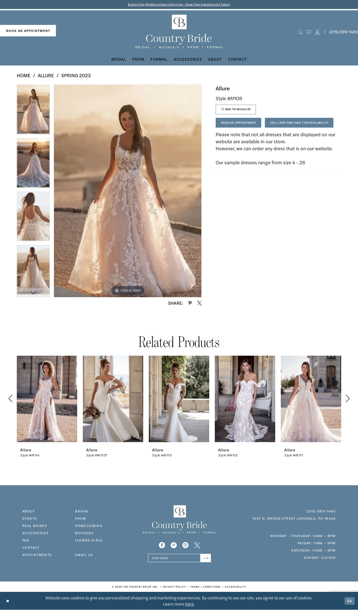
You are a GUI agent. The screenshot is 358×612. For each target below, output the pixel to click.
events (29, 518)
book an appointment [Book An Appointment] (28, 31)
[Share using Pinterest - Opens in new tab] (190, 303)
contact (31, 547)
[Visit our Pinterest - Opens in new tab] (174, 546)
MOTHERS (84, 533)
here (189, 606)
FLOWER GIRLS (89, 540)
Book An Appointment (244, 127)
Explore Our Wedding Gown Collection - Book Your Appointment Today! (179, 4)
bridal (82, 511)
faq (25, 540)
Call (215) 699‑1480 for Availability (257, 142)
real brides (34, 526)
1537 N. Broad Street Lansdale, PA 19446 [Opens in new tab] (294, 518)
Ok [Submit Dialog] (349, 603)
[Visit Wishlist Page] (308, 32)
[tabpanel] (33, 112)
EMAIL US (84, 555)
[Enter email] (179, 559)
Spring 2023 (76, 76)
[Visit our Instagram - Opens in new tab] (185, 546)
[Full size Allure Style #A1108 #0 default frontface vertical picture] (127, 192)
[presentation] (47, 399)
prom (80, 518)
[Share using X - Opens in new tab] (199, 303)
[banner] (179, 32)
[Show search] (300, 32)
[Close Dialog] (8, 603)
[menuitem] (28, 31)
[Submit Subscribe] (205, 559)
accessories (35, 533)
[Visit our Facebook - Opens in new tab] (162, 546)
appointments (37, 555)
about (28, 511)
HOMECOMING (89, 526)
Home (23, 76)
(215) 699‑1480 (321, 511)
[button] (317, 32)
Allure (46, 76)
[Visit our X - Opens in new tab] (197, 546)
